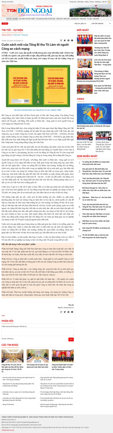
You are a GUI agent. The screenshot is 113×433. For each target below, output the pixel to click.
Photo (92, 2)
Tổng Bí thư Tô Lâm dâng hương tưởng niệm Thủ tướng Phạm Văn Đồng (18, 385)
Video (87, 2)
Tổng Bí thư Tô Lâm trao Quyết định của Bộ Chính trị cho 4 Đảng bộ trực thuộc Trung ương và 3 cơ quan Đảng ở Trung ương (57, 386)
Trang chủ (73, 2)
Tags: (3, 315)
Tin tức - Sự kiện (12, 30)
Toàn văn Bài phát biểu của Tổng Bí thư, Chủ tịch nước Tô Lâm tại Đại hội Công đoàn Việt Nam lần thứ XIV (96, 180)
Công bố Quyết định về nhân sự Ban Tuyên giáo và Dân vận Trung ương (62, 367)
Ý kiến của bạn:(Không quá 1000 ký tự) (14, 326)
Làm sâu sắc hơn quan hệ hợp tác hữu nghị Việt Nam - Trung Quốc (102, 62)
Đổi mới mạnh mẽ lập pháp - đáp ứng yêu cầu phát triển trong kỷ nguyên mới (56, 405)
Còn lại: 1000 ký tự (7, 338)
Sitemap (98, 2)
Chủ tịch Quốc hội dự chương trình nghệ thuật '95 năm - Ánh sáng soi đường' (18, 378)
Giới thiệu (80, 2)
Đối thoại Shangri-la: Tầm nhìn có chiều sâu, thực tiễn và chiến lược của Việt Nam (96, 190)
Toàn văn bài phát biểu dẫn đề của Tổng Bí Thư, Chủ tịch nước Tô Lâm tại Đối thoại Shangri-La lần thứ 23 (96, 206)
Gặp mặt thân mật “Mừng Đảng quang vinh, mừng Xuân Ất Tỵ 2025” (56, 378)
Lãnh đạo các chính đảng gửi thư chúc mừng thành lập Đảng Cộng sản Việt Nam (19, 399)
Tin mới (5, 23)
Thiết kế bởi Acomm (8, 430)
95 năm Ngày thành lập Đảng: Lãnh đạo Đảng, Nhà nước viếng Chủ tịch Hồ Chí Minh (56, 393)
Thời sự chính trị (7, 35)
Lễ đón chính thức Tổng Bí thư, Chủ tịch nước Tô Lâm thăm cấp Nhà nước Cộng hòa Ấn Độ (103, 146)
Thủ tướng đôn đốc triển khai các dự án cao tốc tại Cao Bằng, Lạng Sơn (56, 399)
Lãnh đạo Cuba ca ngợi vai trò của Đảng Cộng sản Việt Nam (19, 393)
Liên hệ (104, 2)
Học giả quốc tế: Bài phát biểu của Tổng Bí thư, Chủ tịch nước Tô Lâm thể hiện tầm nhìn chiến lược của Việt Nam (96, 171)
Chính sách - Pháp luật (20, 35)
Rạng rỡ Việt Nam (8, 404)
